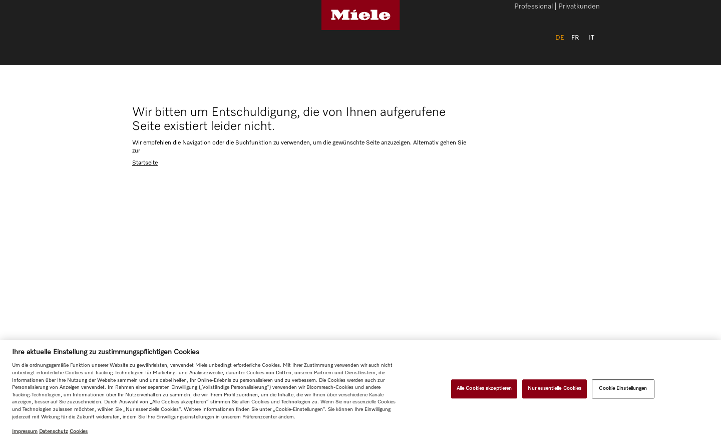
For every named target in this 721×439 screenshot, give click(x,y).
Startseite (145, 163)
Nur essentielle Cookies (554, 388)
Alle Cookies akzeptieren (484, 388)
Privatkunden (579, 7)
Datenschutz (53, 431)
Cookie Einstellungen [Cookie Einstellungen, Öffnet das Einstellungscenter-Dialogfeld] (623, 388)
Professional (533, 7)
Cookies (79, 431)
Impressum (25, 431)
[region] (360, 389)
